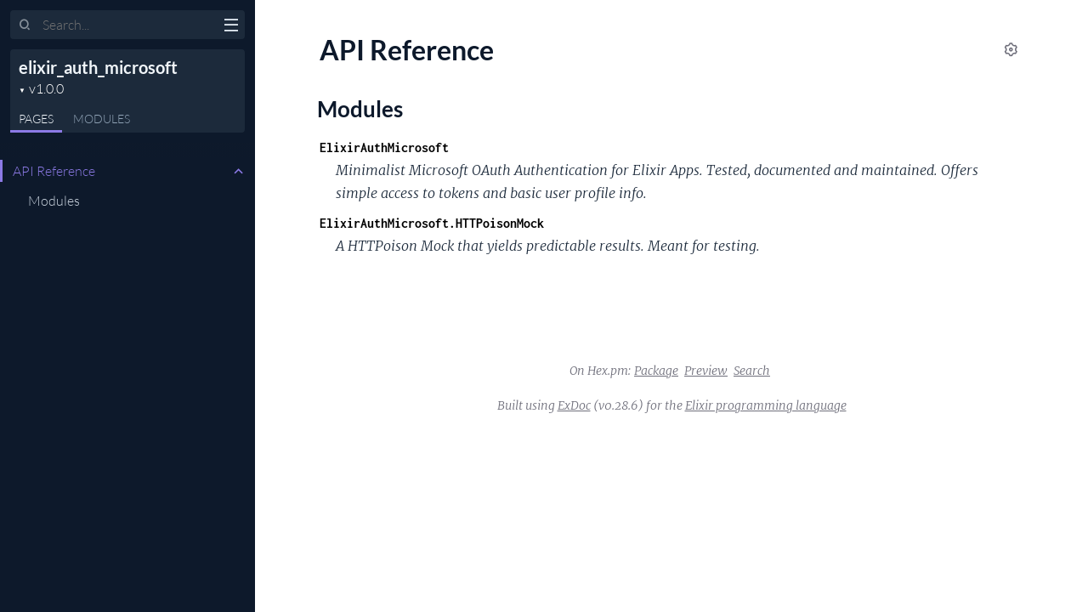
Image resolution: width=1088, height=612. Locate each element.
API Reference (54, 170)
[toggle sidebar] (230, 27)
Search (752, 370)
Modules (101, 118)
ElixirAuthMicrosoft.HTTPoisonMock (432, 223)
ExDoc (574, 405)
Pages (36, 118)
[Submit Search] (25, 25)
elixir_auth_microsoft (98, 67)
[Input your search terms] (127, 24)
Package (656, 370)
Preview (706, 370)
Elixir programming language (766, 405)
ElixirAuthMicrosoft (384, 147)
